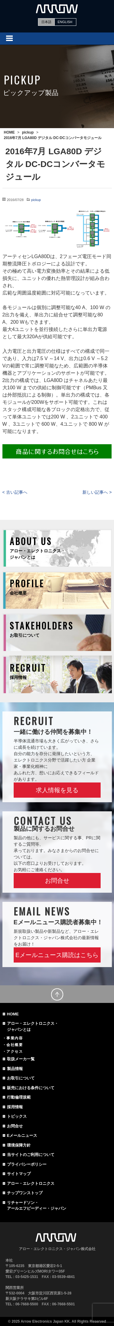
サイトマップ (19, 1173)
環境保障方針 (19, 1145)
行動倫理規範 (19, 1097)
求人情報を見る (57, 790)
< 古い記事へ (14, 492)
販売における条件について (30, 1088)
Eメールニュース (22, 1135)
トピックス (17, 1116)
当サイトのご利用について (30, 1154)
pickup (36, 200)
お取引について (21, 1078)
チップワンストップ (25, 1193)
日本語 (46, 22)
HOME (13, 1014)
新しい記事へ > (97, 492)
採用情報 (15, 1107)
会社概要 (14, 1045)
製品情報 (15, 1068)
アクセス (14, 1051)
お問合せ (57, 880)
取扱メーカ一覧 (21, 1059)
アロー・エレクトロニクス (30, 1183)
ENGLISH (65, 22)
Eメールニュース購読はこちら (57, 955)
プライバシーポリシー (27, 1164)
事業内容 (14, 1038)
